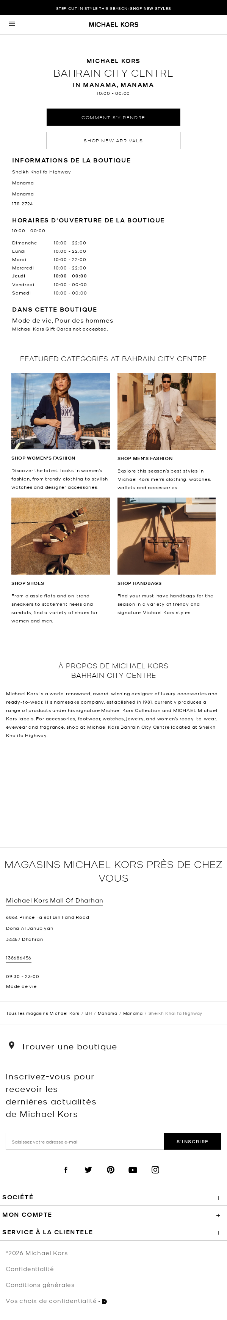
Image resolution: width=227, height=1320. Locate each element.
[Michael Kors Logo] (113, 25)
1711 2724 (22, 203)
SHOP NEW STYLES (150, 8)
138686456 (18, 958)
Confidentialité (30, 1268)
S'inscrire (193, 1141)
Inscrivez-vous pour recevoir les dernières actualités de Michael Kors (51, 1094)
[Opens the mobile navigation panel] (12, 24)
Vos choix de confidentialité (56, 1300)
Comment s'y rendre (113, 117)
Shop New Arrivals (113, 140)
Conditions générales (40, 1284)
